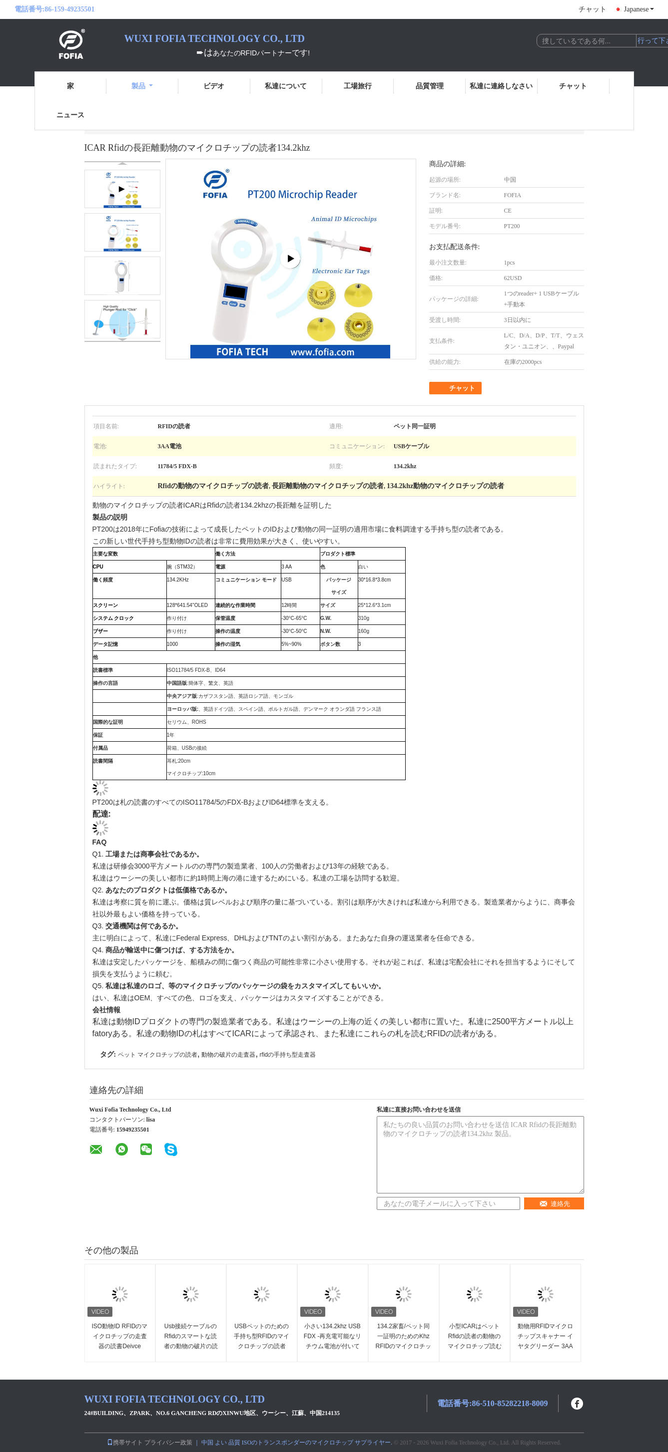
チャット (593, 9)
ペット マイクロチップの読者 (157, 1054)
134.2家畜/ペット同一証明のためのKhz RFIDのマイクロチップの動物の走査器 (404, 1341)
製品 (142, 86)
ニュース (70, 115)
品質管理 (430, 86)
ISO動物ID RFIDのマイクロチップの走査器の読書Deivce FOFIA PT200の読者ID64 (119, 1346)
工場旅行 (358, 86)
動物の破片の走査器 (228, 1054)
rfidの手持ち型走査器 (288, 1054)
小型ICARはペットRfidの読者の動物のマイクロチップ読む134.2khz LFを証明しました (474, 1346)
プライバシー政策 (168, 1442)
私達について (286, 86)
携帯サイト (125, 1442)
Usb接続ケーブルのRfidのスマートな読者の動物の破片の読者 (191, 1341)
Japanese (639, 9)
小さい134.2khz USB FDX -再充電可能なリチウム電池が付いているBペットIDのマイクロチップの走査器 (333, 1346)
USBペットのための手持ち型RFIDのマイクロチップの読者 (262, 1336)
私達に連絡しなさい (501, 86)
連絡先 (554, 1203)
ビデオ (213, 86)
